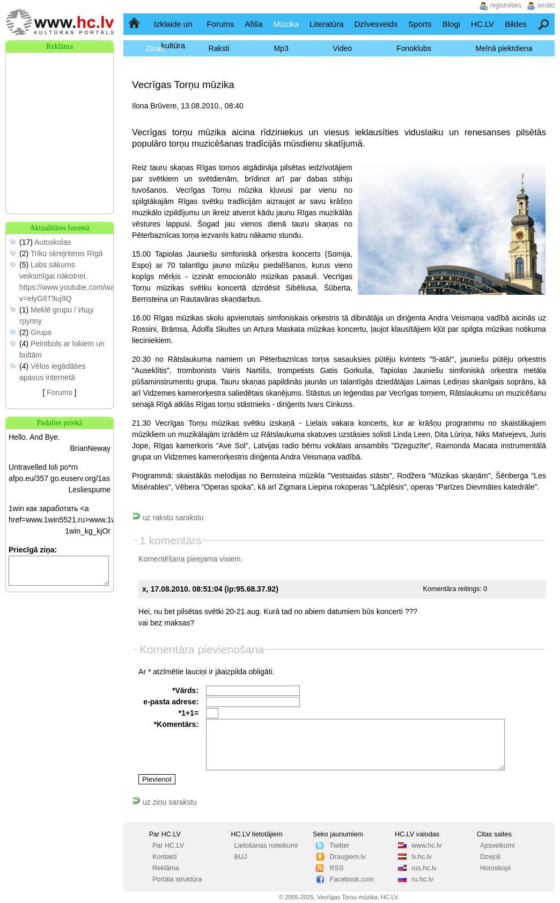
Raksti (219, 48)
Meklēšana (544, 23)
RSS (336, 868)
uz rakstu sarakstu (168, 517)
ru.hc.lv (422, 879)
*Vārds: (185, 690)
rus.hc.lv (424, 868)
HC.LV (482, 23)
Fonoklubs (413, 48)
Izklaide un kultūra (173, 34)
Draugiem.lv (347, 857)
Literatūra (326, 23)
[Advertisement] (59, 106)
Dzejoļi (490, 857)
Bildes (516, 23)
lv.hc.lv (421, 857)
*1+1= (188, 713)
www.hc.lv (426, 845)
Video (342, 48)
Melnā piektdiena (504, 48)
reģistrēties (505, 5)
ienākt (546, 5)
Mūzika (286, 23)
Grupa (41, 332)
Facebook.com (351, 879)
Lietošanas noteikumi (266, 845)
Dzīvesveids (375, 23)
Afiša (253, 23)
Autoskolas (52, 242)
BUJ (240, 857)
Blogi (451, 23)
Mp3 (281, 48)
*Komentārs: (176, 724)
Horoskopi (495, 868)
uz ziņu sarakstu (164, 802)
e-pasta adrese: (170, 701)
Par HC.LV (168, 845)
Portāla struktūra (177, 879)
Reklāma (165, 868)
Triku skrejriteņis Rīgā (67, 253)
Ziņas (154, 48)
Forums (220, 23)
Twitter (339, 845)
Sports (419, 23)
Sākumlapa (135, 23)
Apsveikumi (497, 845)
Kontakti (164, 857)
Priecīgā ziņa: (33, 549)
